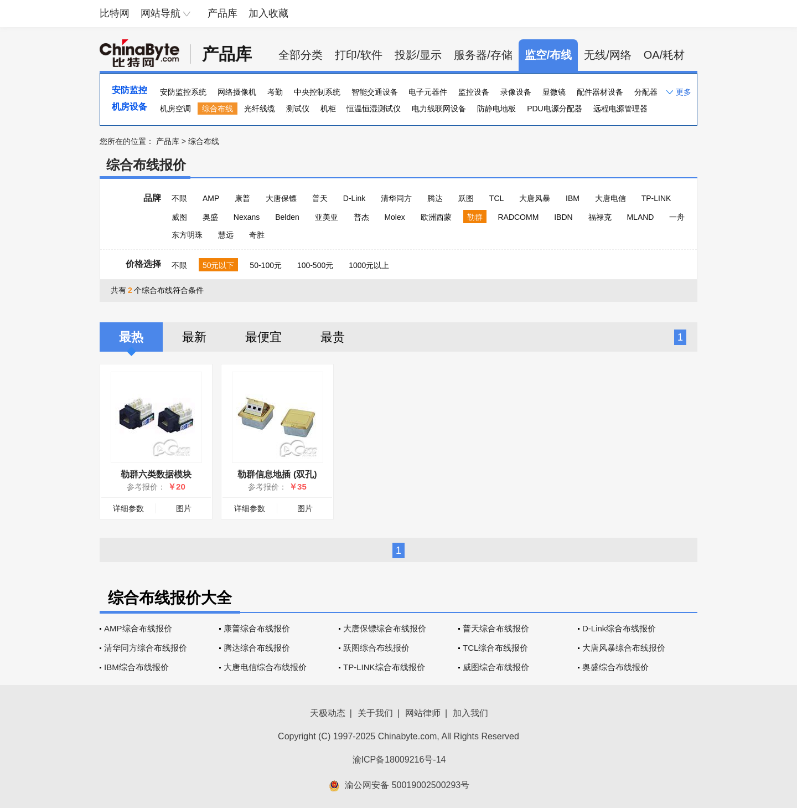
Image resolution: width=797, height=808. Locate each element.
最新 (194, 337)
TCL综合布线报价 (495, 647)
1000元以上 (369, 265)
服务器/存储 (483, 55)
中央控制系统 (317, 92)
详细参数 (128, 508)
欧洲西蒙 (436, 217)
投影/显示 (418, 55)
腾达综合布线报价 (257, 647)
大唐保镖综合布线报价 (384, 628)
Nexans (247, 217)
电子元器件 (427, 92)
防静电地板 (496, 108)
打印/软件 (358, 55)
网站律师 (423, 713)
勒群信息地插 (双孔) (277, 474)
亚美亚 (326, 217)
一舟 (677, 217)
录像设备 (515, 92)
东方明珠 (187, 234)
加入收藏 (268, 13)
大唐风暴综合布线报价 (623, 647)
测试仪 (297, 108)
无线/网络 (608, 55)
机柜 (328, 108)
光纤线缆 (259, 108)
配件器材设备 (600, 92)
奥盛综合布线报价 (615, 667)
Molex (394, 217)
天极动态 (327, 713)
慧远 (226, 234)
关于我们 (375, 713)
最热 (131, 337)
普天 (320, 198)
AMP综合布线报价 (138, 628)
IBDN (563, 217)
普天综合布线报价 (496, 628)
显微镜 (554, 92)
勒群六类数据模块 (156, 474)
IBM (572, 198)
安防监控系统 (183, 92)
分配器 (646, 92)
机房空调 (175, 108)
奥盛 (210, 217)
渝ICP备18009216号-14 (399, 759)
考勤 (275, 92)
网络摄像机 (237, 92)
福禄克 (600, 217)
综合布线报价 (146, 164)
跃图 (466, 198)
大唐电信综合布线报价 (265, 667)
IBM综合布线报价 (136, 667)
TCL (496, 198)
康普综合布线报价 (257, 628)
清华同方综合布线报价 (145, 647)
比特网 (115, 13)
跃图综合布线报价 (376, 647)
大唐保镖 (281, 198)
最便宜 (263, 337)
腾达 (435, 198)
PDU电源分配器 (554, 108)
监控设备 (473, 92)
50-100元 (266, 265)
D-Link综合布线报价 (619, 628)
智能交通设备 (374, 92)
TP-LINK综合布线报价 (384, 667)
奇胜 (257, 234)
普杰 (361, 217)
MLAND (640, 217)
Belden (287, 217)
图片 (184, 508)
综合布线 (217, 108)
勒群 (475, 217)
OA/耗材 (664, 55)
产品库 (222, 13)
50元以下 (219, 265)
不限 (179, 198)
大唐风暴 (534, 198)
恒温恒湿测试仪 (373, 108)
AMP (211, 198)
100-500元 (315, 265)
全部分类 (300, 55)
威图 (179, 217)
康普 (242, 198)
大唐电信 (610, 198)
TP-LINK (656, 198)
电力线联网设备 (439, 108)
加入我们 (470, 713)
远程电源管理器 (620, 108)
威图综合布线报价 (496, 667)
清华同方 (396, 198)
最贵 (332, 337)
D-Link (354, 198)
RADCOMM (518, 217)
